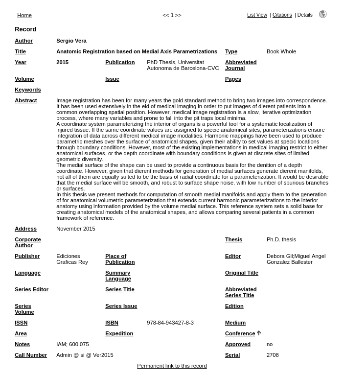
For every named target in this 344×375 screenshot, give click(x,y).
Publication (120, 62)
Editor (233, 256)
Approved (238, 344)
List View (257, 15)
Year (20, 62)
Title (20, 51)
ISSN (21, 323)
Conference (240, 333)
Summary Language (118, 275)
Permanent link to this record (171, 366)
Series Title (120, 289)
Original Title (241, 273)
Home (24, 15)
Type (231, 51)
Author (24, 41)
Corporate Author (28, 242)
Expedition (119, 333)
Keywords (28, 90)
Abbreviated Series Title (241, 292)
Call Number (31, 355)
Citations (282, 15)
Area (21, 333)
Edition (234, 306)
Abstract (26, 100)
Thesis (233, 239)
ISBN (111, 323)
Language (28, 273)
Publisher (27, 256)
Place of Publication (120, 259)
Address (26, 229)
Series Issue (121, 306)
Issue (112, 79)
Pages (233, 79)
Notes (22, 344)
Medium (235, 323)
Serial (232, 355)
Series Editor (31, 289)
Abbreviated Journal (241, 65)
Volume (24, 79)
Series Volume (24, 309)
